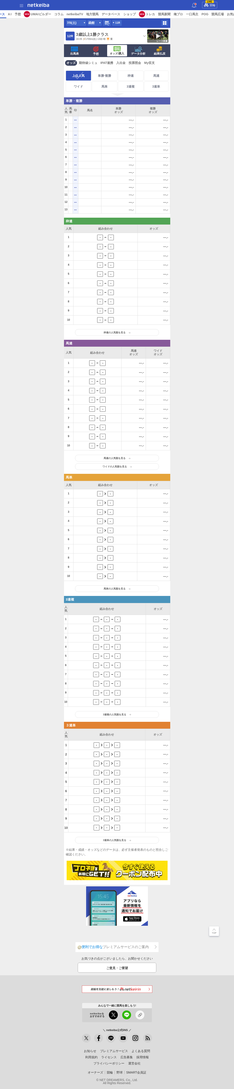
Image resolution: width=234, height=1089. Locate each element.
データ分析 (138, 50)
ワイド (78, 86)
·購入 (117, 50)
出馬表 (74, 50)
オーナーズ (95, 1072)
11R (117, 22)
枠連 (131, 75)
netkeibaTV (109, 14)
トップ (6, 14)
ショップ (163, 14)
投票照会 (135, 63)
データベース (145, 14)
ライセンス (109, 1057)
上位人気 (78, 75)
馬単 (104, 86)
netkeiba (38, 5)
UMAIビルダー (75, 14)
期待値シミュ (88, 63)
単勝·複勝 (104, 75)
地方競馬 (126, 14)
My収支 (149, 63)
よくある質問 (141, 1051)
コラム (92, 14)
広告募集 (126, 1057)
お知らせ (90, 1051)
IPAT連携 (107, 63)
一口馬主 (226, 14)
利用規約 (91, 1057)
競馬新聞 (198, 14)
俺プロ (212, 14)
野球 (119, 1072)
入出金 (121, 63)
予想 (51, 14)
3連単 (156, 86)
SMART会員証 (136, 1072)
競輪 (209, 4)
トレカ (184, 14)
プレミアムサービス (114, 1051)
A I (43, 14)
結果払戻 (159, 50)
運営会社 (134, 1063)
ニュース (20, 14)
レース (34, 14)
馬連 (156, 75)
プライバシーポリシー (108, 1063)
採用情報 (142, 1057)
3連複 (131, 86)
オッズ (71, 63)
